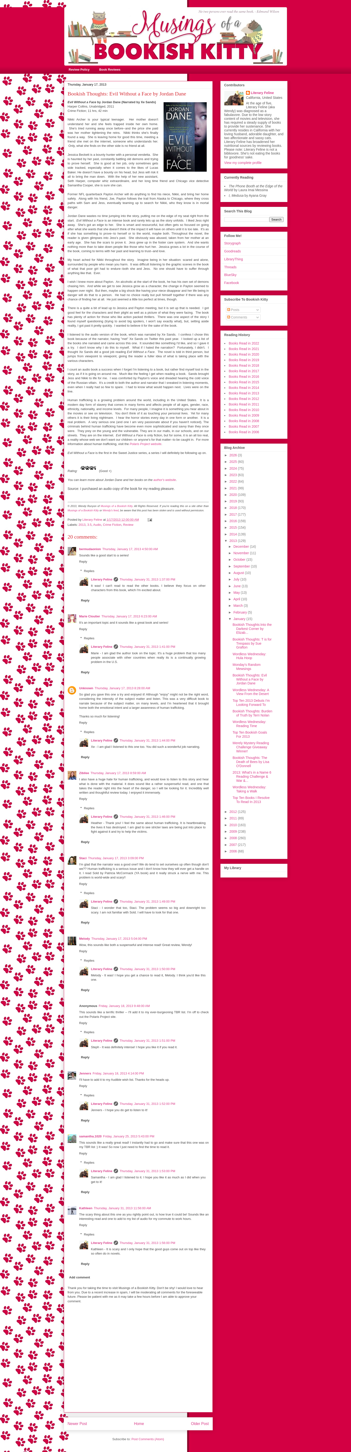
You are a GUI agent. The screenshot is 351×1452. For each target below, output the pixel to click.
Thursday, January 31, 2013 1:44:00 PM (147, 740)
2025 (233, 462)
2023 (233, 475)
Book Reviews (109, 69)
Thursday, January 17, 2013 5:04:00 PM (119, 938)
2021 (233, 488)
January (239, 619)
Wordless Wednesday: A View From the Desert (250, 692)
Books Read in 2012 (244, 399)
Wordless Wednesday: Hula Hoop (249, 656)
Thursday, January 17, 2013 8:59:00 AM (118, 773)
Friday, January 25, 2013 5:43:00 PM (128, 1136)
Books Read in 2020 (244, 354)
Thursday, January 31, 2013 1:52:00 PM (147, 1104)
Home (139, 1424)
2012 (233, 812)
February (240, 612)
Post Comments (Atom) (148, 1439)
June (237, 586)
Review (128, 525)
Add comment (79, 1277)
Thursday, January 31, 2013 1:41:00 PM (147, 646)
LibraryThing (233, 259)
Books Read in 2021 (244, 349)
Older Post (200, 1424)
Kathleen (86, 1208)
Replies (89, 571)
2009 (233, 831)
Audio (97, 525)
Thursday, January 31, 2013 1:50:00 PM (147, 969)
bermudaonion (90, 549)
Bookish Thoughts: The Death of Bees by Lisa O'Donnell (250, 762)
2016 (233, 521)
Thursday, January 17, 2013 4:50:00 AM (130, 549)
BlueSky (230, 275)
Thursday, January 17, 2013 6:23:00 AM (129, 616)
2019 (233, 501)
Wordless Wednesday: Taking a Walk (249, 789)
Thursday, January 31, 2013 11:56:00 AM (122, 1208)
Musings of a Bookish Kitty (116, 506)
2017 (233, 514)
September (242, 566)
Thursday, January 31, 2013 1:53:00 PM (147, 1171)
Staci (83, 858)
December (241, 546)
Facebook (231, 283)
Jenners (85, 1073)
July (236, 579)
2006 (233, 851)
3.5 (89, 525)
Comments (237, 317)
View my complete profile (243, 163)
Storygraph (232, 243)
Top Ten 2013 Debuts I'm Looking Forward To (251, 703)
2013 (82, 525)
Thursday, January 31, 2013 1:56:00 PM (147, 1243)
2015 (233, 527)
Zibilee (84, 773)
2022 (233, 481)
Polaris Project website (145, 444)
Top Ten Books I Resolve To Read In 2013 (251, 800)
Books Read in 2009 (244, 415)
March (238, 606)
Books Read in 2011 (244, 404)
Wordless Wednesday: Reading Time (249, 724)
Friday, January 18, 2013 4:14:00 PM (118, 1073)
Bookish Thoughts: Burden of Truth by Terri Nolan (252, 713)
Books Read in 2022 (244, 343)
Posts (233, 310)
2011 (233, 818)
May (237, 592)
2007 (233, 845)
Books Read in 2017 (244, 371)
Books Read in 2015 (244, 382)
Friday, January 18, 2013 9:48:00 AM (124, 1006)
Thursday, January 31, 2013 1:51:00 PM (147, 1040)
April (237, 599)
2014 (233, 534)
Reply (83, 561)
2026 (233, 455)
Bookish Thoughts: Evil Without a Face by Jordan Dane (249, 679)
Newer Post (77, 1424)
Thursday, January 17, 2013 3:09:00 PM (116, 858)
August (239, 573)
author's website (164, 480)
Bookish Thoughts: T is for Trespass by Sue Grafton (252, 643)
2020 (233, 495)
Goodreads (232, 251)
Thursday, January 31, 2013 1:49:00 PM (147, 901)
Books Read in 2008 (244, 421)
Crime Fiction (112, 525)
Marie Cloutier (89, 616)
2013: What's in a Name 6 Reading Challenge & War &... (251, 776)
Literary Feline (102, 579)
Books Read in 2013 (244, 393)
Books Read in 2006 (244, 432)
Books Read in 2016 (244, 376)
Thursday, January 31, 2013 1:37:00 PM (147, 579)
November (241, 553)
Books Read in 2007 (244, 426)
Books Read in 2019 (244, 360)
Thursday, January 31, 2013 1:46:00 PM (147, 816)
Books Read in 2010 (244, 410)
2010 (233, 825)
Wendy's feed (111, 510)
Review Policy (79, 69)
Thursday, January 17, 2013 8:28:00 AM (122, 688)
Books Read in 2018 (244, 365)
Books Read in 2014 (244, 388)
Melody (84, 938)
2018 (233, 508)
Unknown (86, 688)
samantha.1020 (90, 1136)
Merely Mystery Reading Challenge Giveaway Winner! (250, 747)
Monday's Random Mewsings (246, 667)
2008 (233, 838)
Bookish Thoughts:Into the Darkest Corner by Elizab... (252, 629)
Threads (230, 267)
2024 (233, 468)
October (239, 559)
